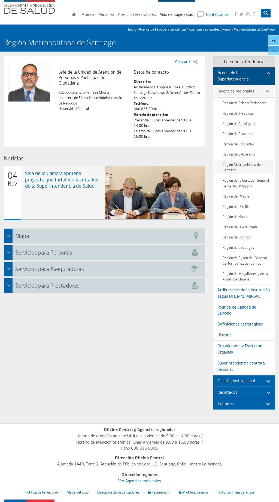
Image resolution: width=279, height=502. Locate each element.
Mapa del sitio (78, 492)
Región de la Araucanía (240, 227)
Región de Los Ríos (237, 237)
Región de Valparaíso (239, 154)
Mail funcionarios (194, 492)
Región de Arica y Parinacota (244, 102)
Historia (224, 334)
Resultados (244, 392)
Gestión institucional (244, 380)
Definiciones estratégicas (240, 324)
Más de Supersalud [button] (176, 14)
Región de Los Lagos (238, 247)
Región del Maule (236, 196)
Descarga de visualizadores (118, 492)
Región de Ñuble (235, 216)
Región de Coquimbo (238, 144)
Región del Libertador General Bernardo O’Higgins (246, 183)
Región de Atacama (237, 133)
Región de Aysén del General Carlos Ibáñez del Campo (245, 260)
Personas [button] (98, 14)
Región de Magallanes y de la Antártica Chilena (245, 276)
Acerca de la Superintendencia (244, 76)
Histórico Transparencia (235, 492)
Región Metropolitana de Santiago (248, 29)
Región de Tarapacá (238, 113)
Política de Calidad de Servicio (236, 310)
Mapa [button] (105, 235)
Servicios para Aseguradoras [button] (105, 268)
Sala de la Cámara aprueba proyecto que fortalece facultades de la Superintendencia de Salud (61, 179)
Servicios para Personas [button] (105, 252)
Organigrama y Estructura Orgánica (240, 349)
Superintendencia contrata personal (241, 366)
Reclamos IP (159, 492)
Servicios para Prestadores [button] (105, 285)
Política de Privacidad (41, 492)
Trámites (244, 403)
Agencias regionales (204, 29)
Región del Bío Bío (236, 206)
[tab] (104, 236)
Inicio (132, 29)
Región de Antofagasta (240, 123)
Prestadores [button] (137, 14)
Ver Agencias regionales (139, 480)
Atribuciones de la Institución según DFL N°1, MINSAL (243, 293)
